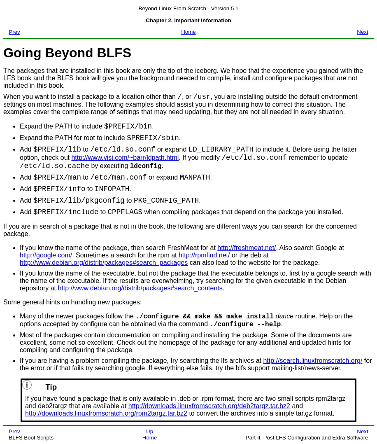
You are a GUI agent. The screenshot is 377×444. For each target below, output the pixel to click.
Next (362, 32)
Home (188, 32)
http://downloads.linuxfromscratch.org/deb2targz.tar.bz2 (209, 405)
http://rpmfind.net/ (204, 255)
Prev (14, 32)
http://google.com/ (46, 255)
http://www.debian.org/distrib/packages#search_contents (140, 288)
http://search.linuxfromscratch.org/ (312, 360)
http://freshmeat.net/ (246, 247)
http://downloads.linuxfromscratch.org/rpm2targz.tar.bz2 (106, 413)
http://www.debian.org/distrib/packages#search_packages (104, 262)
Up (149, 431)
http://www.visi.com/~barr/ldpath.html (125, 157)
